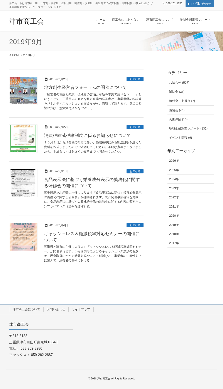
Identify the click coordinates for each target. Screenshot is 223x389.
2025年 (174, 170)
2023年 (174, 188)
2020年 (174, 215)
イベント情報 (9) (180, 137)
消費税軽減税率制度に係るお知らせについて (87, 135)
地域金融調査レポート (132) (188, 128)
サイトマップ (81, 309)
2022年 (174, 197)
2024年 (174, 179)
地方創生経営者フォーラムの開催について (85, 87)
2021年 (174, 206)
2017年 (174, 243)
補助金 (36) (176, 91)
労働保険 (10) (178, 119)
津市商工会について (26, 309)
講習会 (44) (176, 110)
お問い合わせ (199, 3)
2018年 (174, 234)
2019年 (174, 224)
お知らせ (135, 79)
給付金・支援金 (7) (182, 101)
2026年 (174, 160)
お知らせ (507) (179, 82)
